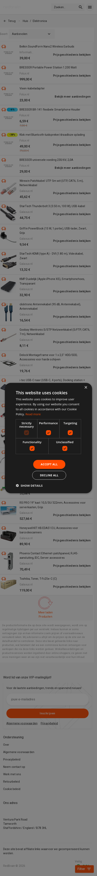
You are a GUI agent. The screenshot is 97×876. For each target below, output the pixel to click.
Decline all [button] (49, 475)
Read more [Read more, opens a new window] (33, 414)
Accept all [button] (49, 464)
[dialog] (48, 438)
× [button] (85, 387)
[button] (29, 485)
